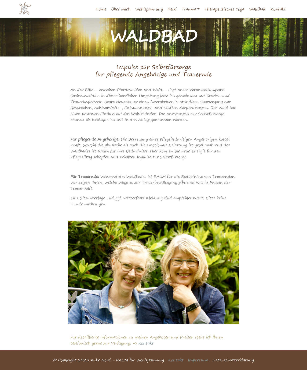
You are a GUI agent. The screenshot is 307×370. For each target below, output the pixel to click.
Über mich (120, 9)
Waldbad (257, 9)
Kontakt (278, 9)
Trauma (189, 9)
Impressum (198, 360)
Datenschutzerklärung (233, 360)
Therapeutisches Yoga (224, 9)
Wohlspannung (149, 9)
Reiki (172, 9)
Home (100, 9)
